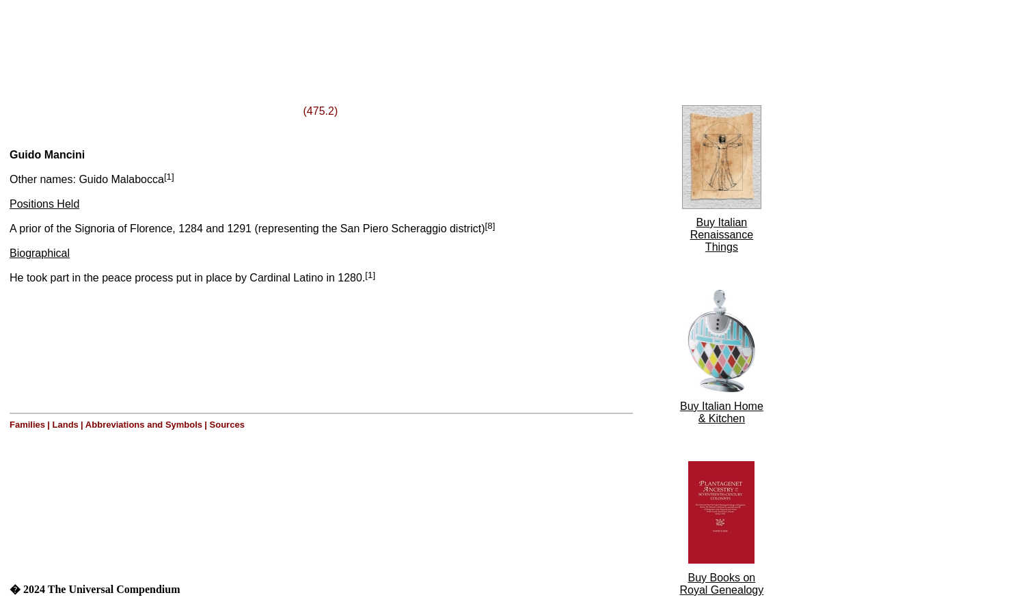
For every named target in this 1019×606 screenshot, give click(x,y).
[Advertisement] (176, 36)
